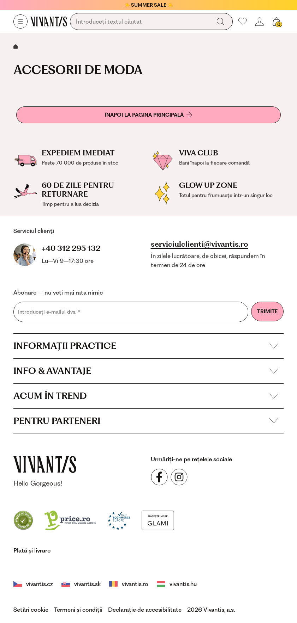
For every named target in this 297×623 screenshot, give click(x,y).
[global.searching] (142, 21)
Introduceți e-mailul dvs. (49, 312)
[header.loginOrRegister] (260, 21)
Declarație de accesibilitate (145, 609)
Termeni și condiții (78, 609)
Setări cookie (30, 609)
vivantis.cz (33, 583)
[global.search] (220, 21)
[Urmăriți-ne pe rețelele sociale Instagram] (179, 477)
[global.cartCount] (276, 21)
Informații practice (145, 345)
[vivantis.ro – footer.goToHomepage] (44, 464)
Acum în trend (145, 395)
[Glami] (158, 519)
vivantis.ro (128, 583)
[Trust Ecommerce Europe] (118, 519)
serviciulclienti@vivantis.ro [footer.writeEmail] (199, 244)
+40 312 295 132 (71, 248)
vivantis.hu (177, 583)
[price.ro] (70, 519)
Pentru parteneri (145, 420)
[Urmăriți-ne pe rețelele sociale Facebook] (159, 477)
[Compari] (23, 519)
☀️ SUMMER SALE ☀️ (148, 5)
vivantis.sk (81, 583)
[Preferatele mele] (243, 21)
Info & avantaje (145, 370)
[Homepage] (48, 21)
